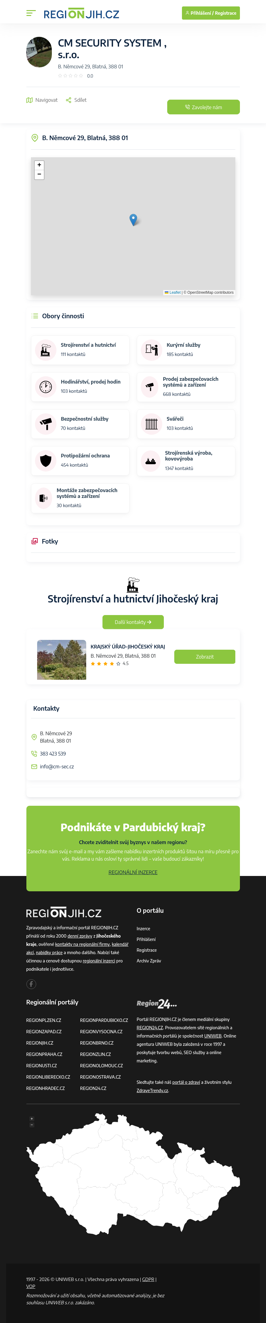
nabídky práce (49, 952)
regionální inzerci (99, 960)
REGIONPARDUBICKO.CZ (104, 1020)
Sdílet (76, 100)
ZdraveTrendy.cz (152, 1090)
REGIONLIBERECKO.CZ (48, 1077)
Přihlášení (146, 939)
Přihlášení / (199, 13)
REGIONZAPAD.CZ (44, 1031)
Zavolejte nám (203, 107)
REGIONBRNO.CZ (97, 1043)
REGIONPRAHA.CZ (44, 1054)
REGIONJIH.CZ (40, 1043)
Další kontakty (133, 622)
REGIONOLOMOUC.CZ (101, 1065)
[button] (133, 220)
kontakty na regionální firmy (82, 944)
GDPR (148, 1279)
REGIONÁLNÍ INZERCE (133, 872)
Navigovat (42, 100)
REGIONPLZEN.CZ (44, 1020)
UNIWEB (213, 1035)
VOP (31, 1286)
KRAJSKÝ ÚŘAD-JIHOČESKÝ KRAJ (128, 647)
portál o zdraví (186, 1082)
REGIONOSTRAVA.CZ (100, 1077)
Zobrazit (205, 657)
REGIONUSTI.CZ (41, 1065)
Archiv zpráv (149, 960)
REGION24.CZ (93, 1088)
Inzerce (143, 928)
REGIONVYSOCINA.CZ (101, 1031)
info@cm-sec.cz (57, 766)
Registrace (226, 13)
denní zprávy (79, 936)
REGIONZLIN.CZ (95, 1054)
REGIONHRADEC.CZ (45, 1088)
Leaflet (172, 292)
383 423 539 (53, 754)
